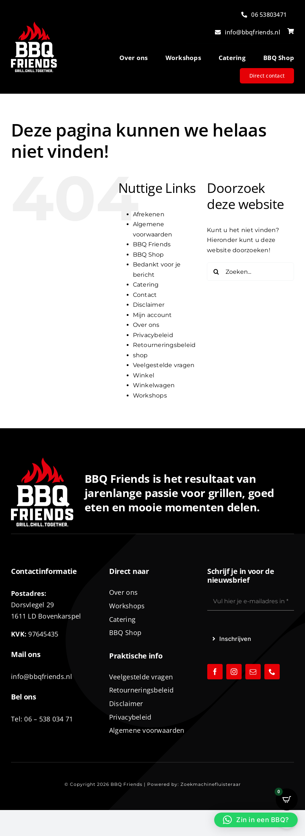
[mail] (253, 671)
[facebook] (215, 671)
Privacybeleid (153, 335)
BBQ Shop (148, 254)
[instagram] (234, 671)
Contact (145, 294)
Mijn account (152, 314)
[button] (256, 820)
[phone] (272, 671)
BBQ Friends (152, 244)
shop (140, 355)
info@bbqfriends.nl (41, 676)
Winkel (143, 375)
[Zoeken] (216, 271)
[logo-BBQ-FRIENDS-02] (34, 24)
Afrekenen (148, 214)
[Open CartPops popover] (287, 799)
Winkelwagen (154, 385)
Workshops (150, 395)
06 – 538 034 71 (48, 718)
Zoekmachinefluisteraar (211, 784)
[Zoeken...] (250, 271)
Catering (146, 284)
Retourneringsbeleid (164, 345)
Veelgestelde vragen (164, 365)
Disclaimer (148, 304)
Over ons (146, 324)
